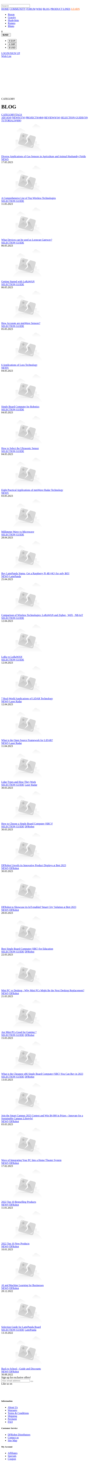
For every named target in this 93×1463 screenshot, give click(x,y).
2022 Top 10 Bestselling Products (18, 1201)
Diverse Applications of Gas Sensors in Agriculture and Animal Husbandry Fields (43, 156)
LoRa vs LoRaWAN (11, 656)
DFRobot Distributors (19, 1434)
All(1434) (6, 117)
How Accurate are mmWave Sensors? (20, 323)
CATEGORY (8, 114)
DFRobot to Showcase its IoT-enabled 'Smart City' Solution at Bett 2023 (38, 907)
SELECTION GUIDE (12, 201)
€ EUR (12, 41)
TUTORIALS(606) (11, 120)
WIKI (39, 9)
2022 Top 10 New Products (15, 1243)
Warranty (12, 1410)
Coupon (12, 1459)
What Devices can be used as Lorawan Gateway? (26, 239)
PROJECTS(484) (35, 117)
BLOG (46, 9)
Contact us (13, 1437)
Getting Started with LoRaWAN (18, 281)
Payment (12, 1419)
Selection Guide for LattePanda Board (21, 1327)
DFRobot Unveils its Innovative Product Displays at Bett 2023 (33, 865)
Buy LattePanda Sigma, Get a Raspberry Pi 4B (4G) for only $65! (35, 573)
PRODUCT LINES (60, 9)
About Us (13, 1407)
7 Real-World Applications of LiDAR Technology (27, 698)
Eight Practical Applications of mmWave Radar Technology (32, 490)
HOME (5, 9)
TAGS (19, 114)
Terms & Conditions (18, 1413)
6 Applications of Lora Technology (19, 365)
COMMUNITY (18, 9)
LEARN (75, 9)
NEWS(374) (18, 117)
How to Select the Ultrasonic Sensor (20, 448)
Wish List (6, 56)
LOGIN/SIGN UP (10, 53)
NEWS (5, 159)
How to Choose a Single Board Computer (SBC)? (27, 823)
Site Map (12, 1440)
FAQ (10, 1421)
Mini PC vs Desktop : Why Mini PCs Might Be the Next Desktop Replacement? (42, 990)
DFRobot (29, 826)
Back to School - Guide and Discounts (21, 1368)
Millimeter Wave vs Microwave (17, 531)
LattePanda (15, 576)
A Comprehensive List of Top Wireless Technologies (28, 198)
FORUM (31, 9)
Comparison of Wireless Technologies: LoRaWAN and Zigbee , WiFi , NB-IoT (42, 615)
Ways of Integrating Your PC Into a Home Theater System (31, 1160)
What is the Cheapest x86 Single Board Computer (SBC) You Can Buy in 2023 (42, 1073)
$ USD (12, 47)
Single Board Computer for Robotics (20, 406)
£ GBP (12, 44)
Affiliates (12, 1453)
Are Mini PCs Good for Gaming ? (18, 1032)
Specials (12, 1456)
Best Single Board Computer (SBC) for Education (27, 948)
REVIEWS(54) (52, 117)
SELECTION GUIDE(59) (74, 117)
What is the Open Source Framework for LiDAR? (27, 740)
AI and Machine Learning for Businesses (22, 1285)
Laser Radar (15, 701)
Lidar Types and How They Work (18, 782)
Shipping (12, 1416)
